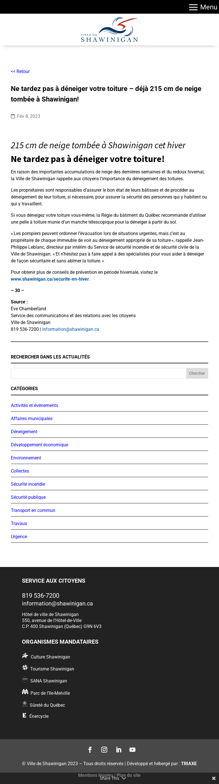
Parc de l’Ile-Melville (50, 693)
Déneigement (24, 431)
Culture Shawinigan (50, 657)
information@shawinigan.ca (70, 329)
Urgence (19, 536)
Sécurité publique (28, 497)
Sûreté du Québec (47, 705)
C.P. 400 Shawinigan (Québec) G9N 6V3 (62, 626)
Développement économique (39, 444)
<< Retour (20, 71)
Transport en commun (33, 510)
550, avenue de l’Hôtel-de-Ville (52, 620)
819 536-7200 (40, 595)
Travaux (19, 523)
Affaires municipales (31, 418)
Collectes (20, 471)
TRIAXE (189, 763)
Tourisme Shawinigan (52, 669)
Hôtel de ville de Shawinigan (50, 614)
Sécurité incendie (28, 484)
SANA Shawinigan (48, 681)
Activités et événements (34, 405)
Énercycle (38, 716)
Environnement (26, 458)
